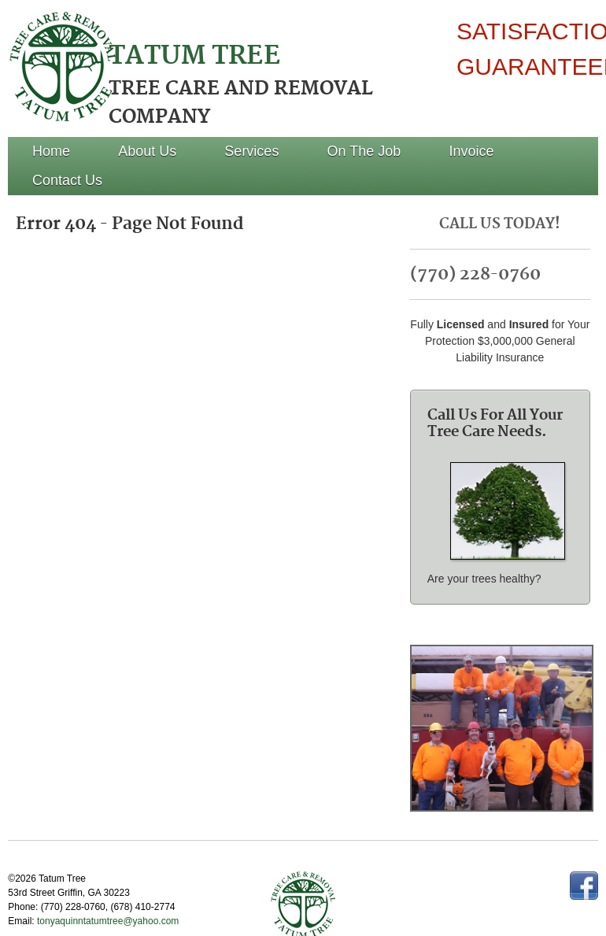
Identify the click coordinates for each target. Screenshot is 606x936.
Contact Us (67, 180)
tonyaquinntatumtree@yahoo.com (109, 921)
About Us (147, 151)
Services (251, 151)
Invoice (471, 151)
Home (51, 151)
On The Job (364, 151)
